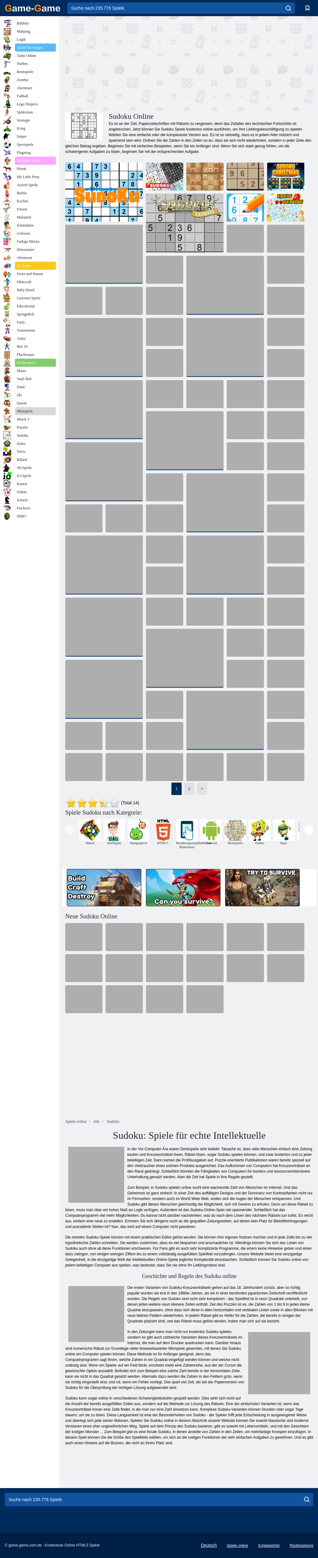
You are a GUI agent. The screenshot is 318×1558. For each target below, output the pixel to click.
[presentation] (69, 829)
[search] (288, 8)
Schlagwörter (269, 1545)
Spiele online (237, 1545)
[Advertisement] (127, 63)
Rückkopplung (301, 1545)
